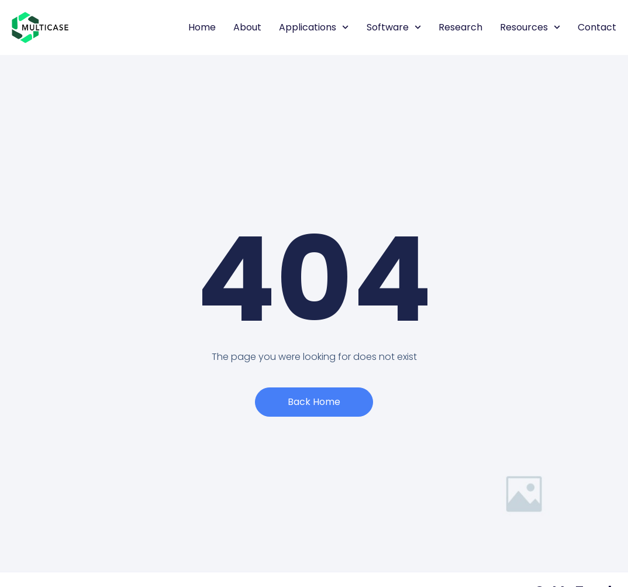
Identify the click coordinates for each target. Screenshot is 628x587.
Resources (530, 27)
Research (460, 27)
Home (202, 27)
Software (394, 27)
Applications (313, 27)
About (247, 27)
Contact (597, 27)
